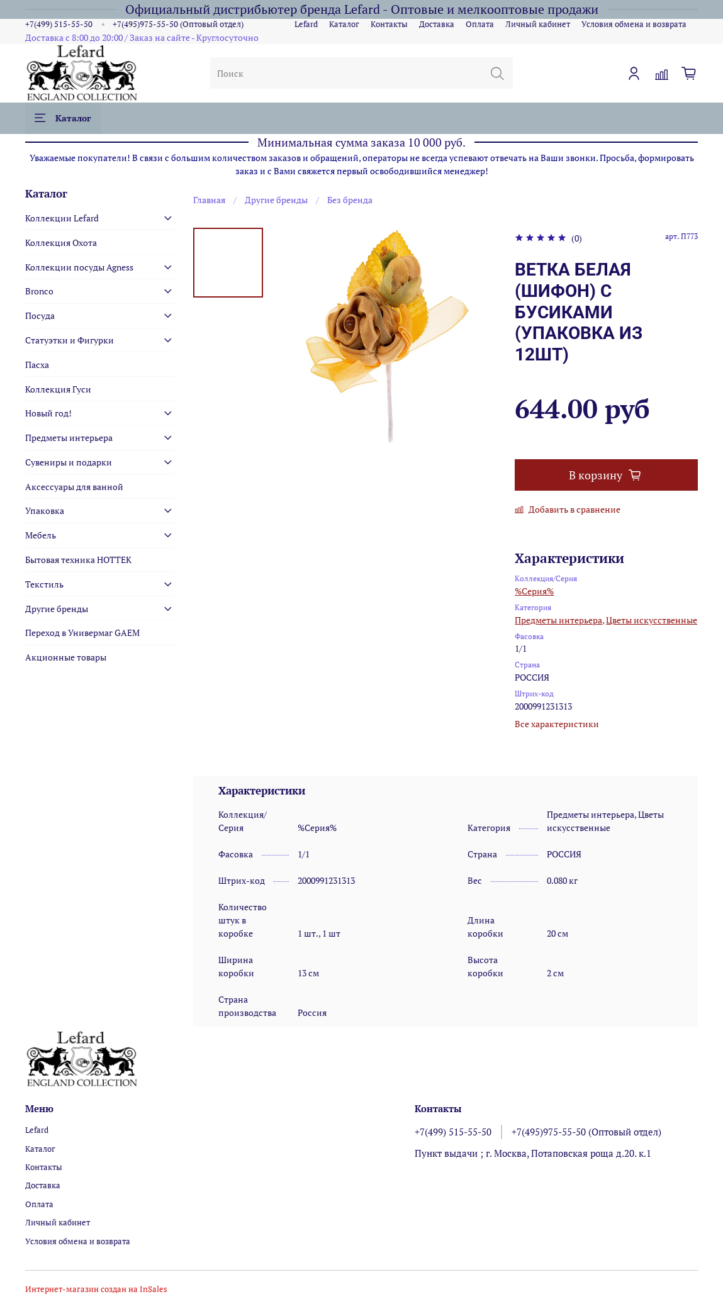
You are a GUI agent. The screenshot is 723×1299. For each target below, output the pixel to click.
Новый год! (48, 413)
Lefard (306, 24)
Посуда (40, 315)
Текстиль (44, 584)
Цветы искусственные (651, 620)
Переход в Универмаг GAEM (82, 632)
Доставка (436, 24)
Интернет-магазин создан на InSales (96, 1289)
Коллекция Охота (61, 242)
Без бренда (350, 200)
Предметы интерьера (69, 437)
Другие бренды (276, 200)
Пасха (37, 365)
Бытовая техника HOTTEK (78, 560)
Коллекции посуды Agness (79, 267)
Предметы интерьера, (559, 620)
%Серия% (534, 591)
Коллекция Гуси (58, 389)
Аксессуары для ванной (74, 487)
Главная (209, 200)
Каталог (344, 24)
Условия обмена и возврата (634, 24)
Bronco (39, 291)
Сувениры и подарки (68, 462)
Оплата (480, 24)
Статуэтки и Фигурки (69, 340)
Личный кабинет (537, 24)
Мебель (40, 535)
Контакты (389, 24)
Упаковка (44, 510)
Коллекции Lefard (62, 218)
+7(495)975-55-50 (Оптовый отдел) (178, 24)
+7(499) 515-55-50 (58, 24)
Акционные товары (65, 657)
